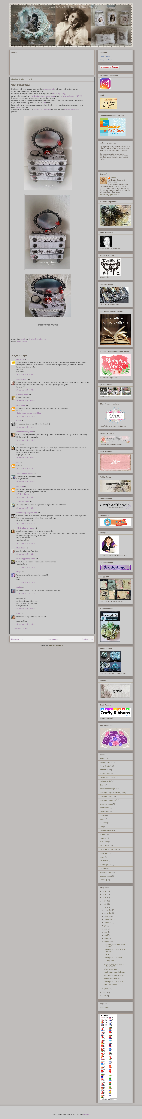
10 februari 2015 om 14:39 (25, 427)
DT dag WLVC (109, 961)
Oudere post (87, 639)
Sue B (19, 445)
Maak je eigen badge (106, 59)
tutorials (103, 868)
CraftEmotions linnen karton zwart (42, 96)
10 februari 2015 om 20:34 (25, 508)
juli (106, 926)
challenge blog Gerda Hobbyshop (112, 792)
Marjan (19, 587)
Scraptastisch (21, 379)
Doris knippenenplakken (25, 559)
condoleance (104, 808)
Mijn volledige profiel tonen (109, 195)
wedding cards (105, 876)
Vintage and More (106, 872)
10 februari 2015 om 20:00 (25, 497)
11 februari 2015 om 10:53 (25, 567)
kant (44, 103)
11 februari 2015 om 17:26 (25, 593)
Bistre (102, 785)
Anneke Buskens (105, 56)
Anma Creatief (22, 342)
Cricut (102, 819)
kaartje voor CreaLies (112, 978)
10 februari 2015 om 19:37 (25, 468)
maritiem (103, 838)
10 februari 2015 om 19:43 (25, 482)
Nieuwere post (17, 639)
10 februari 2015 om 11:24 (25, 401)
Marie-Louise (21, 548)
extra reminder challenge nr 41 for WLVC (114, 965)
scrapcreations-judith (24, 432)
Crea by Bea (104, 811)
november (108, 913)
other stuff (103, 853)
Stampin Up (104, 861)
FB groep (103, 823)
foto (101, 827)
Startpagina (104, 1007)
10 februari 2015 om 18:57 (25, 440)
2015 (105, 907)
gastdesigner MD (106, 830)
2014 (105, 993)
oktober (108, 916)
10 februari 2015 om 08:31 (25, 374)
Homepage (53, 639)
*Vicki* (18, 421)
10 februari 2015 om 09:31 (25, 390)
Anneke (113, 178)
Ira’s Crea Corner (22, 494)
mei (106, 932)
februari (108, 941)
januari (107, 989)
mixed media (104, 846)
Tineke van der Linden (25, 473)
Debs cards (20, 405)
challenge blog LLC (107, 796)
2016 (105, 904)
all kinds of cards (106, 762)
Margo (18, 572)
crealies (103, 815)
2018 (105, 898)
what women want (110, 969)
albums (102, 758)
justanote (103, 834)
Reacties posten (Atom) (57, 645)
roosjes (18, 107)
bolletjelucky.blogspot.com (26, 513)
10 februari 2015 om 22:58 (25, 554)
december (108, 910)
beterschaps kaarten (107, 777)
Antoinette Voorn (23, 502)
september (109, 919)
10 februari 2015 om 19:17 (25, 458)
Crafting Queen (22, 395)
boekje (106, 954)
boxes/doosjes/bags (107, 789)
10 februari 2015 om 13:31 (25, 416)
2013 (105, 996)
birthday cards (105, 781)
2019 (105, 894)
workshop (103, 880)
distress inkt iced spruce (42, 109)
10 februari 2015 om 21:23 (25, 523)
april (106, 935)
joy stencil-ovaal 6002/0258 (72, 96)
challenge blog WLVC (108, 800)
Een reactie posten (21, 629)
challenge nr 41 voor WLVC (114, 982)
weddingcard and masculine (114, 975)
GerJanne (20, 359)
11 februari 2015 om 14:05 (25, 582)
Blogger (86, 1114)
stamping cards (105, 865)
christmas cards (106, 804)
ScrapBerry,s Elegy (59, 94)
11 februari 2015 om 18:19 (25, 609)
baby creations (105, 774)
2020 (105, 891)
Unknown (20, 486)
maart (107, 938)
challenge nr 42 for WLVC (113, 957)
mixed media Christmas (108, 849)
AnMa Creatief (48, 89)
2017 (105, 901)
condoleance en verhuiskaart (114, 972)
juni (106, 929)
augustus (108, 922)
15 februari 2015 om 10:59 (25, 624)
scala (102, 857)
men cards (104, 842)
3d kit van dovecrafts (71, 109)
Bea (17, 462)
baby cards (104, 770)
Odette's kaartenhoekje (25, 528)
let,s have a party (110, 985)
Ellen (18, 613)
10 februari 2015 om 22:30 (25, 543)
